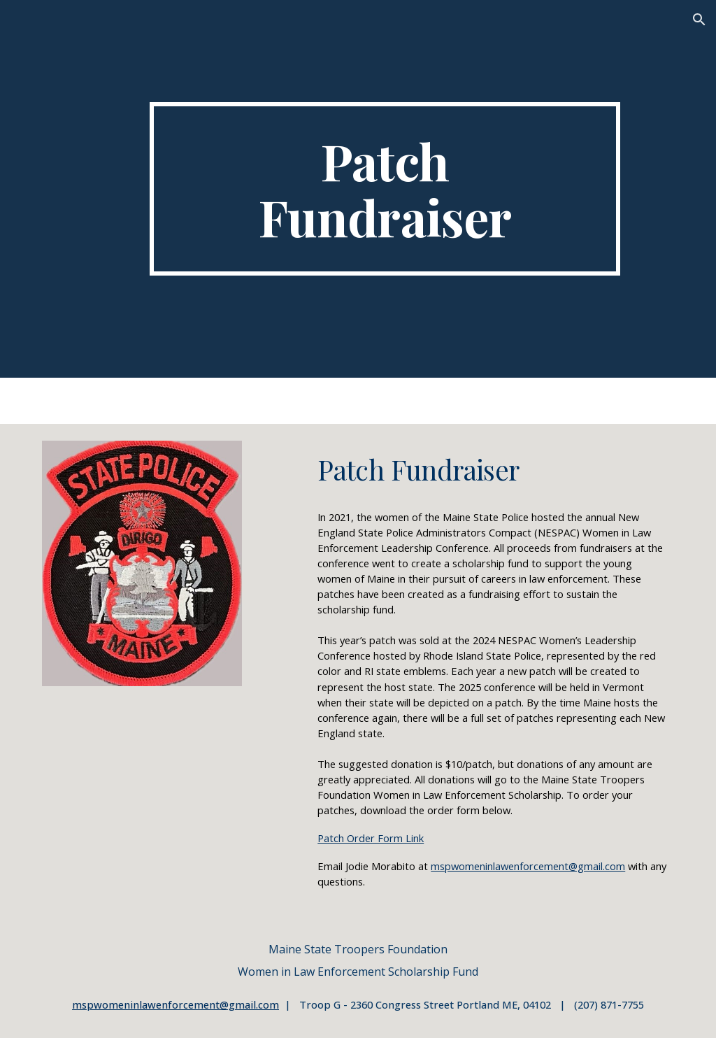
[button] (699, 19)
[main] (385, 189)
